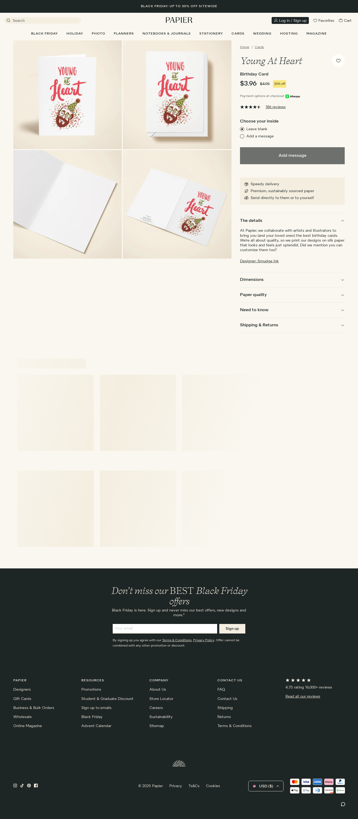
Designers (22, 689)
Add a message (260, 136)
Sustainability (161, 717)
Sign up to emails (96, 708)
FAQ (221, 689)
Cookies (213, 786)
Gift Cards (22, 699)
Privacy (175, 786)
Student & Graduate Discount (107, 699)
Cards (259, 47)
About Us (157, 689)
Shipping (225, 708)
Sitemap (156, 726)
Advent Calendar (96, 726)
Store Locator (161, 699)
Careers (156, 708)
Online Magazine (27, 726)
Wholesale (22, 717)
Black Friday (92, 717)
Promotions (91, 689)
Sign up (232, 629)
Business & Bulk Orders (33, 708)
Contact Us (227, 699)
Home (244, 47)
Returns (224, 717)
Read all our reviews (302, 696)
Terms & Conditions (177, 640)
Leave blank (256, 129)
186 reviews (276, 107)
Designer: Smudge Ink (259, 261)
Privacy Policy (203, 640)
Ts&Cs (194, 786)
